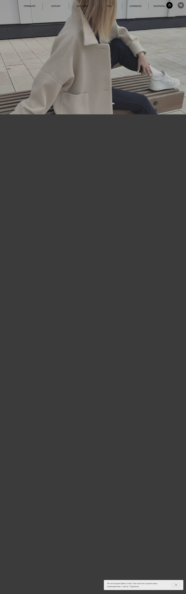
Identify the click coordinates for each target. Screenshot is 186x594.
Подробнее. (134, 586)
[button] (169, 5)
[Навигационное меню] (180, 5)
